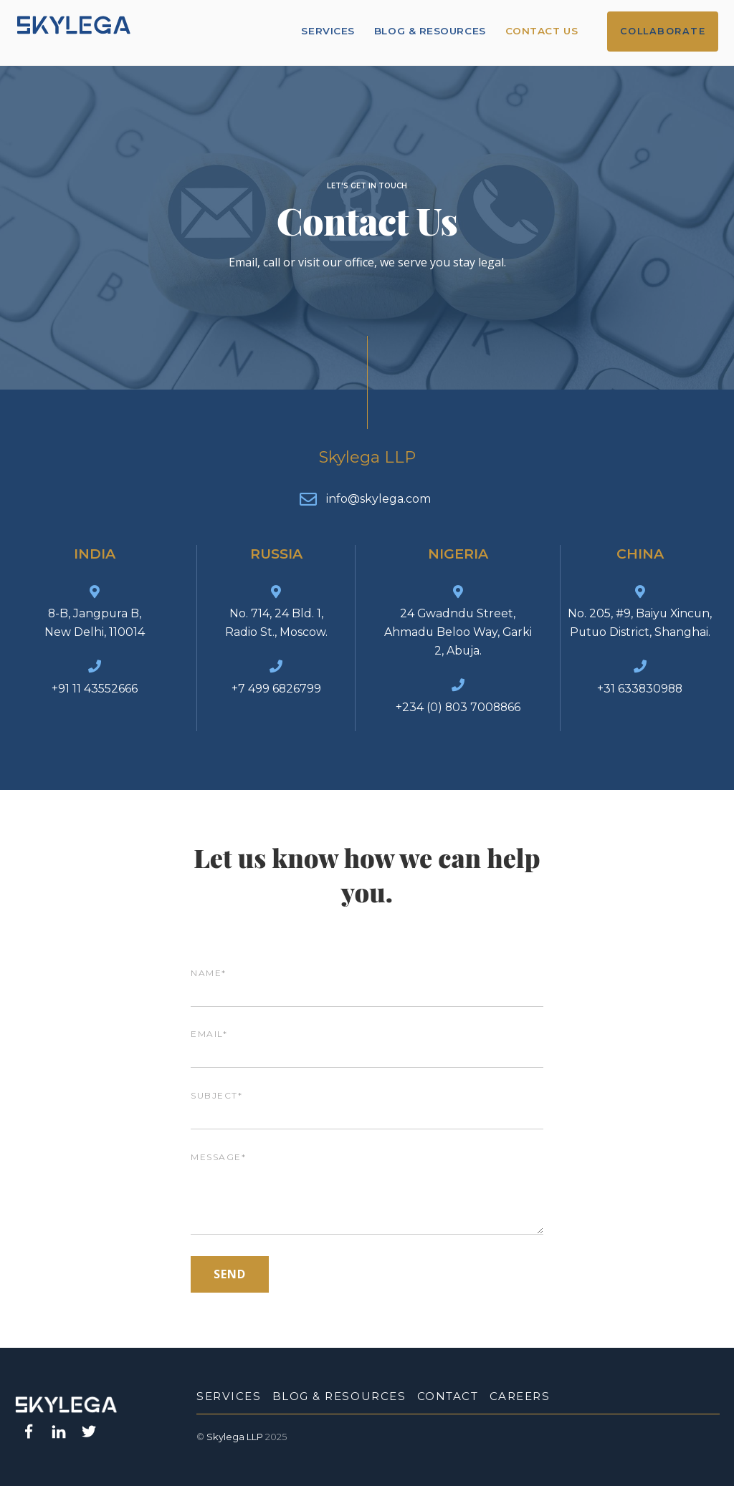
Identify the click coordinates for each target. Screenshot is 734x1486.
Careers (520, 1396)
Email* (367, 1044)
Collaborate (664, 31)
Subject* (367, 1105)
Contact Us (542, 31)
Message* (367, 1194)
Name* (367, 983)
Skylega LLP (234, 1436)
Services (329, 31)
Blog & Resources (431, 31)
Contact (448, 1396)
